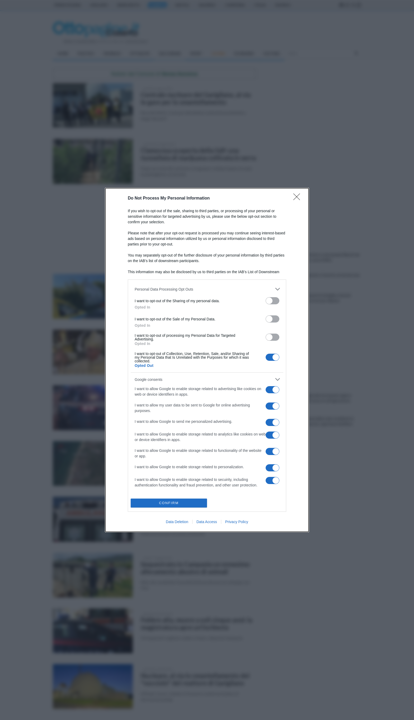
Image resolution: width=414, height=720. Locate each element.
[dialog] (207, 360)
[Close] (298, 198)
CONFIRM (169, 503)
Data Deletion (177, 522)
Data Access (206, 522)
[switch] (272, 300)
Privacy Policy (236, 522)
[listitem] (207, 289)
